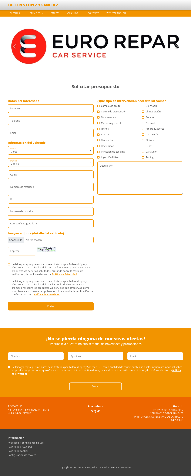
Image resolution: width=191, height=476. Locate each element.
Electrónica (105, 140)
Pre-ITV (103, 134)
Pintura (148, 140)
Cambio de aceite (109, 106)
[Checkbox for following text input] (51, 240)
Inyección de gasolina (111, 151)
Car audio (149, 151)
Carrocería (150, 134)
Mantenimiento (107, 117)
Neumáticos (151, 123)
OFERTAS (54, 13)
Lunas (147, 146)
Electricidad (105, 146)
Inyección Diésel (108, 157)
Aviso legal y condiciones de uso (26, 442)
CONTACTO (93, 13)
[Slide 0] (88, 71)
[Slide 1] (90, 71)
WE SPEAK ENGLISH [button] (116, 13)
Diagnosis (149, 106)
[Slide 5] (100, 71)
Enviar (50, 306)
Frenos (103, 128)
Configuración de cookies (22, 455)
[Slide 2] (93, 71)
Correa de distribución (112, 111)
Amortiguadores (153, 128)
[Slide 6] (102, 71)
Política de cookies (18, 451)
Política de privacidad (20, 447)
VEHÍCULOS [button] (72, 13)
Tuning (148, 157)
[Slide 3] (95, 71)
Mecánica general (109, 123)
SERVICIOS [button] (35, 13)
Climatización (151, 111)
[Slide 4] (98, 71)
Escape (148, 117)
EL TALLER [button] (15, 13)
